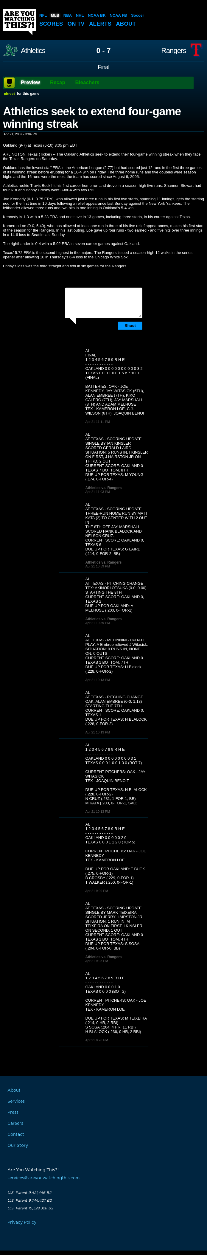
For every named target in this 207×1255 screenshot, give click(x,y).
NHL (80, 15)
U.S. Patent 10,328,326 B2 (30, 1208)
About (127, 24)
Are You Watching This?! (19, 22)
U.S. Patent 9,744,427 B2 (29, 1200)
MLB (55, 15)
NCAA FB (118, 15)
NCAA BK (96, 15)
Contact (15, 1135)
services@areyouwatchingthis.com (43, 1178)
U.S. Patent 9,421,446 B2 (29, 1193)
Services (16, 1101)
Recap (57, 82)
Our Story (17, 1146)
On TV (76, 24)
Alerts (101, 24)
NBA (67, 15)
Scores (51, 24)
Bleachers (87, 82)
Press (12, 1112)
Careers (15, 1123)
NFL (43, 15)
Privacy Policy (21, 1222)
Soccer (137, 15)
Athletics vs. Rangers (103, 488)
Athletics (33, 50)
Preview (30, 82)
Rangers (173, 50)
